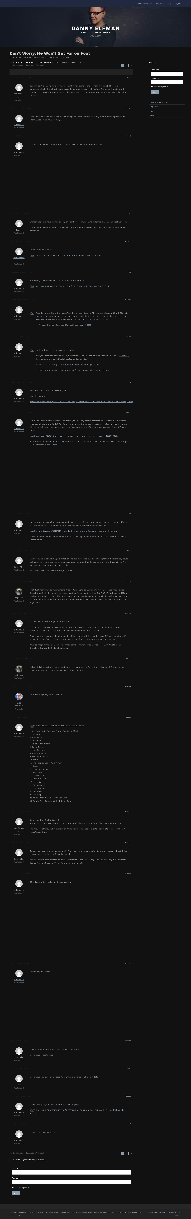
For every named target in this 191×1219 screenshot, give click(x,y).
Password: (16, 1178)
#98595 (128, 843)
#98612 (128, 1124)
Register (153, 115)
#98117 (128, 77)
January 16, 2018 (102, 370)
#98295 (128, 241)
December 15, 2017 (82, 325)
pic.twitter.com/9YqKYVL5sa (95, 319)
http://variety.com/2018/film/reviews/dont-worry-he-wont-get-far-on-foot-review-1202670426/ (74, 436)
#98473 (128, 272)
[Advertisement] (167, 158)
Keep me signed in (22, 1188)
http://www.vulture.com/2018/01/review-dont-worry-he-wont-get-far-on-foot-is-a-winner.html (74, 531)
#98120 (128, 108)
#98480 (128, 300)
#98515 (128, 412)
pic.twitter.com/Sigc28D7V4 (87, 364)
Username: (16, 1168)
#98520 (128, 613)
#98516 (128, 514)
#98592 (128, 812)
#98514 (128, 382)
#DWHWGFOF (67, 364)
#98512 (128, 337)
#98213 (128, 136)
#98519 (128, 581)
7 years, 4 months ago (61, 62)
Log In (16, 1193)
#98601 (128, 1068)
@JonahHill (109, 313)
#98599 (128, 1041)
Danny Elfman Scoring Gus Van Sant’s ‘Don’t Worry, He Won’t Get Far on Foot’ (66, 255)
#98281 (128, 213)
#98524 (128, 686)
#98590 (128, 717)
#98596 (128, 873)
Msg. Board (154, 107)
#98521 (128, 659)
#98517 (128, 550)
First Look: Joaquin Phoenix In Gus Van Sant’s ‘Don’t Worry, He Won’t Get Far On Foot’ (69, 286)
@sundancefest (43, 319)
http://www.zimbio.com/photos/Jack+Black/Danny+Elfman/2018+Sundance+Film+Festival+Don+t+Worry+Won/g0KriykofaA (87, 402)
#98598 (128, 963)
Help (151, 111)
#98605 (128, 1096)
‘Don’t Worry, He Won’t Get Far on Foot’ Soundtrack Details (57, 725)
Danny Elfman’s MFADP (159, 102)
